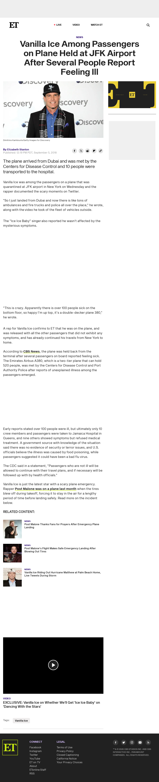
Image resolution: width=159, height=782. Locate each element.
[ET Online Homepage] (14, 25)
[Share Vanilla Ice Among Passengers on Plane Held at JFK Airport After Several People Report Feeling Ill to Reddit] (87, 151)
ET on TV (35, 762)
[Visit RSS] (148, 743)
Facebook (35, 747)
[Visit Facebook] (115, 743)
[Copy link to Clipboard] (100, 151)
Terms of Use (64, 747)
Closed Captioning (68, 755)
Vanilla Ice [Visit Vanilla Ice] (21, 720)
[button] (53, 665)
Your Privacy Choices (69, 762)
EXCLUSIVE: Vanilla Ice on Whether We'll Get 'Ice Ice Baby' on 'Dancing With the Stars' (51, 705)
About (33, 766)
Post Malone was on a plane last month (45, 489)
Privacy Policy (65, 751)
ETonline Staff (38, 770)
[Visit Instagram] (132, 743)
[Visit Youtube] (140, 743)
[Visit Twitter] (123, 743)
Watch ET (97, 25)
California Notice (67, 759)
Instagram (36, 751)
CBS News (31, 351)
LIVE (59, 25)
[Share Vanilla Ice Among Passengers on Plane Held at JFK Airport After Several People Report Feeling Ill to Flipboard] (94, 151)
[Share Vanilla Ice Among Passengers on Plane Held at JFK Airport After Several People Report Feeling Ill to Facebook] (74, 151)
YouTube (35, 759)
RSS (32, 773)
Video (76, 25)
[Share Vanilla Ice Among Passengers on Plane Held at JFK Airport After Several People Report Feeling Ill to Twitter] (81, 151)
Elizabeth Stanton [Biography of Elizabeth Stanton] (18, 149)
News (79, 37)
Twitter (34, 755)
